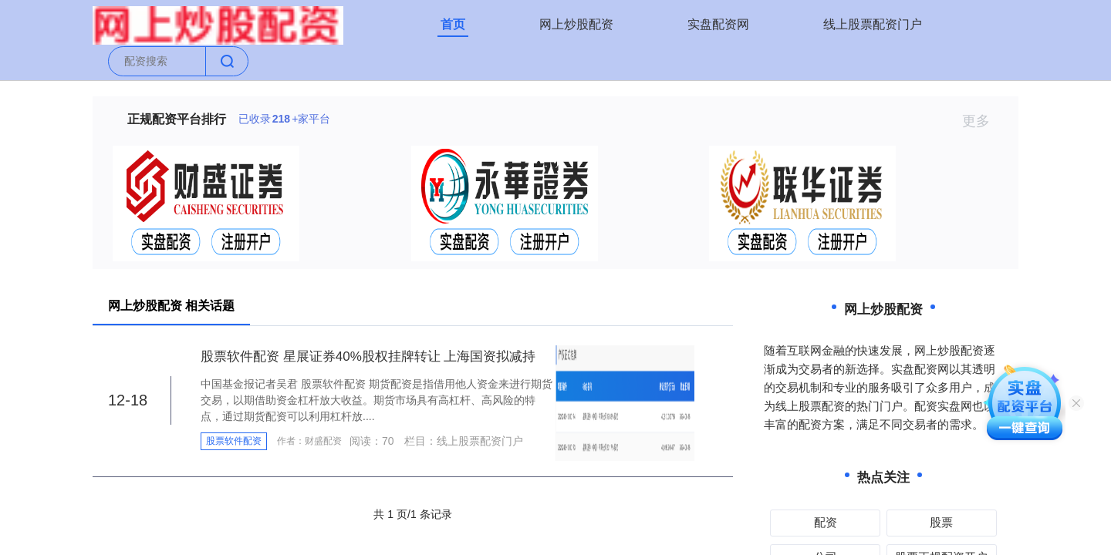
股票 (941, 522)
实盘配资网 (718, 24)
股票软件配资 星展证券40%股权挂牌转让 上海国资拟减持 (368, 356)
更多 (982, 121)
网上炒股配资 (576, 24)
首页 (453, 24)
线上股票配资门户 (872, 24)
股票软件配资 (234, 441)
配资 (825, 522)
